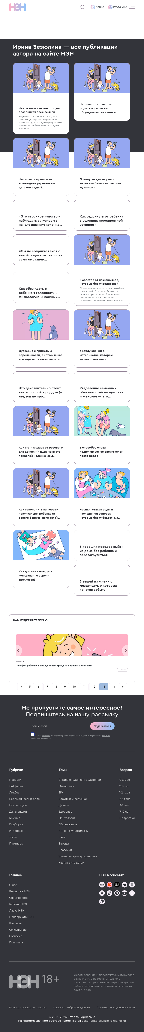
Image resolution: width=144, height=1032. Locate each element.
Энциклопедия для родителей (80, 779)
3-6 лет (124, 805)
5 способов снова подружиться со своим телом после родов (101, 451)
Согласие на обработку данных (71, 1007)
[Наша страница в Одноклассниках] (132, 885)
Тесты (13, 837)
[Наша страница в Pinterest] (117, 893)
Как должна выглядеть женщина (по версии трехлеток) (35, 575)
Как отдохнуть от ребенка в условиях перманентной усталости (101, 220)
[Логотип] (17, 7)
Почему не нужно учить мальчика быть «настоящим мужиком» (100, 183)
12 (93, 686)
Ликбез (14, 792)
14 (113, 686)
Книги (63, 837)
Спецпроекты (18, 898)
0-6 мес (124, 779)
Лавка (97, 7)
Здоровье (65, 811)
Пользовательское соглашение (27, 1007)
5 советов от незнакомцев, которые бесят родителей (99, 282)
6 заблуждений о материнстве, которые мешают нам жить (96, 355)
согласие (46, 736)
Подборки (16, 824)
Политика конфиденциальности (116, 1007)
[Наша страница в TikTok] (109, 893)
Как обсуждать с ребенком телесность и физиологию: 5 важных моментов (38, 293)
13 (103, 686)
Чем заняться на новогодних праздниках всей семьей (40, 110)
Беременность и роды (24, 799)
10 (74, 686)
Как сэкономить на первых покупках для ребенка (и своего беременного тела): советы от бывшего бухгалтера (38, 514)
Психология (67, 818)
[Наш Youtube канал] (124, 893)
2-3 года (124, 799)
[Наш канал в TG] (102, 885)
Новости (20, 661)
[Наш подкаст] (102, 902)
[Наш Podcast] (132, 893)
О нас (13, 885)
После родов (18, 805)
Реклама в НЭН (20, 891)
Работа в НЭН (18, 904)
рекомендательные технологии (104, 1020)
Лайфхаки (16, 786)
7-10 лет (124, 811)
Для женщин (18, 811)
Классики (65, 850)
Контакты (15, 923)
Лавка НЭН (17, 910)
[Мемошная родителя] (117, 885)
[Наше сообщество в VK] (124, 885)
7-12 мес (124, 786)
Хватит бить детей (71, 862)
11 (84, 686)
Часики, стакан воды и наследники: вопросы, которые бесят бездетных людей (99, 514)
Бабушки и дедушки (73, 799)
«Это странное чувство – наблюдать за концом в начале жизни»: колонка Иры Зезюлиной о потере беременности (40, 221)
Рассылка (117, 7)
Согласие (15, 936)
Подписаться (102, 726)
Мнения (14, 818)
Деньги (64, 805)
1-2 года (124, 792)
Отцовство (66, 786)
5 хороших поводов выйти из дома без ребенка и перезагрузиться (102, 551)
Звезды (64, 843)
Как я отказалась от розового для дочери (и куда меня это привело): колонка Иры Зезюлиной (41, 452)
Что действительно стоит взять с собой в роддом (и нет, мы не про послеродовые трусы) (40, 392)
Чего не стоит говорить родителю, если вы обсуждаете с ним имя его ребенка (99, 108)
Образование (68, 824)
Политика (16, 942)
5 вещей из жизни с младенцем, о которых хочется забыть (98, 585)
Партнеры (16, 843)
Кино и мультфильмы (73, 831)
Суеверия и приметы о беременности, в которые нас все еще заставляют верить (40, 355)
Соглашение (18, 929)
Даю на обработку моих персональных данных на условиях (70, 737)
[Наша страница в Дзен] (102, 893)
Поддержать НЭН (21, 917)
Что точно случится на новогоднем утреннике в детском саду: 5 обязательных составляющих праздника (41, 184)
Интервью (16, 831)
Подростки (127, 818)
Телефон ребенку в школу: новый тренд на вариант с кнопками (54, 665)
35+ (61, 792)
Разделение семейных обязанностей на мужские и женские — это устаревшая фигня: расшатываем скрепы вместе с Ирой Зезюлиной (101, 392)
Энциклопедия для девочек (78, 856)
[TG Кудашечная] (109, 885)
